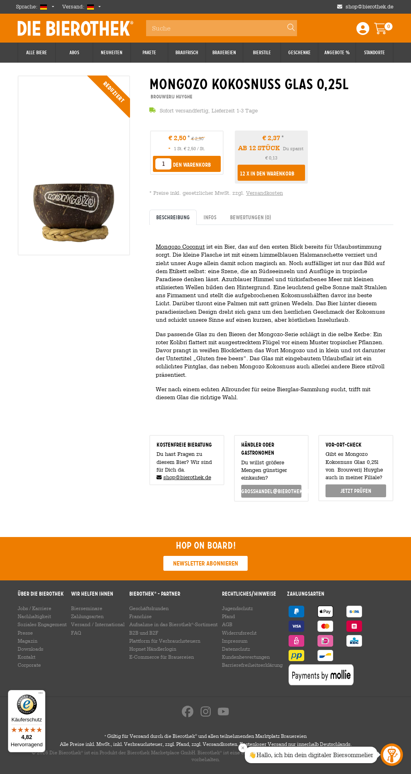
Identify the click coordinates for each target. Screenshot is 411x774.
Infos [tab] (209, 217)
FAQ (76, 632)
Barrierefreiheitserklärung (252, 665)
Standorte (374, 52)
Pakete (149, 52)
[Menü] (40, 695)
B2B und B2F (143, 632)
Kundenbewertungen (246, 657)
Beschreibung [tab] (173, 217)
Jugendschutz (237, 608)
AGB (227, 624)
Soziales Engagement (42, 624)
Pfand (228, 616)
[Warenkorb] (386, 31)
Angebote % (337, 52)
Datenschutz (236, 648)
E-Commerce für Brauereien (161, 657)
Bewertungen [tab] (250, 217)
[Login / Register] (362, 31)
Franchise (140, 616)
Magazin (27, 640)
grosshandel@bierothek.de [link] (271, 491)
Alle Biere (36, 52)
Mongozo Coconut (180, 246)
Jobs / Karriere (34, 608)
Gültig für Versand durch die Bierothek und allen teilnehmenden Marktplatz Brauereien (205, 736)
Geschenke (299, 52)
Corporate (29, 665)
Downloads (30, 648)
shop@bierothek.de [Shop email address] (369, 7)
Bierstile (262, 52)
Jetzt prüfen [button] (355, 491)
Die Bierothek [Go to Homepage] (75, 28)
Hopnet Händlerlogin (152, 648)
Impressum (235, 640)
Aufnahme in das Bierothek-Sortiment (173, 624)
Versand (80, 624)
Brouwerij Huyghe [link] (170, 97)
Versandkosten (264, 193)
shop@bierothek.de (187, 477)
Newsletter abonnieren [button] (205, 563)
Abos (74, 52)
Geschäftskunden (149, 608)
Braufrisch (186, 52)
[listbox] (163, 164)
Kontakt (26, 657)
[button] (271, 173)
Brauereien (224, 52)
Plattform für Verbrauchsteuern (164, 640)
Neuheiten (111, 52)
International (109, 624)
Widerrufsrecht (239, 632)
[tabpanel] (271, 327)
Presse (25, 632)
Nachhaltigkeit (34, 616)
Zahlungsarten (87, 616)
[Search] (287, 28)
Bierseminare (86, 608)
